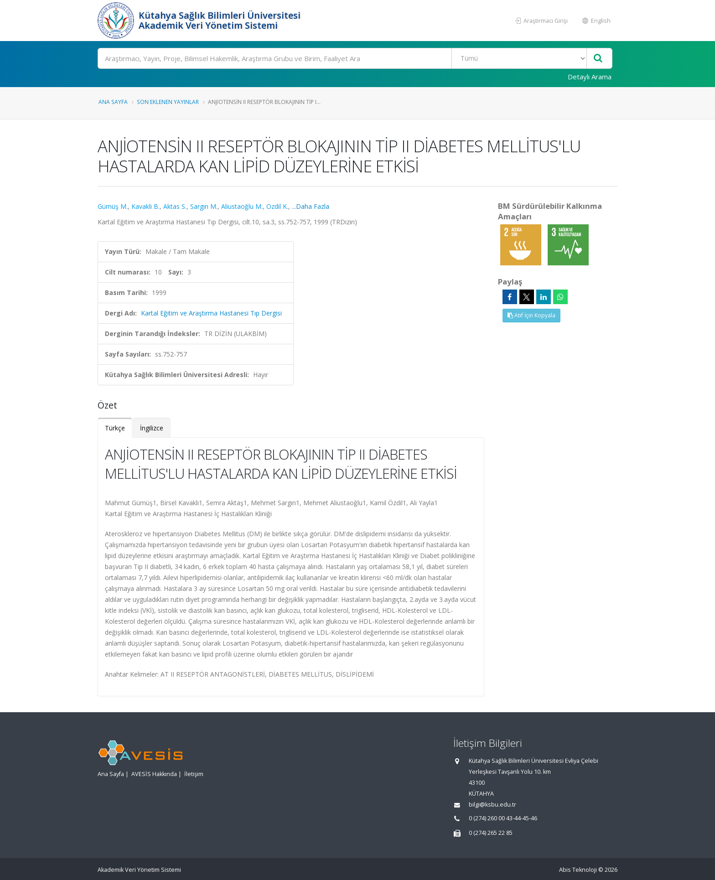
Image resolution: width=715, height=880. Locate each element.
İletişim (193, 774)
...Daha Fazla (310, 206)
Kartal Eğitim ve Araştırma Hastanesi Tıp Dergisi (211, 313)
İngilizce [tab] (151, 428)
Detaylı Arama (589, 76)
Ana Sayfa (113, 101)
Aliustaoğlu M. (242, 206)
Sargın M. (204, 206)
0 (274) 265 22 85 (491, 833)
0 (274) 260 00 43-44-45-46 (503, 818)
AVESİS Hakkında (154, 774)
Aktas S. (175, 206)
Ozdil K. (277, 206)
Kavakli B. (145, 206)
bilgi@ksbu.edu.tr (492, 804)
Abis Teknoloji (578, 870)
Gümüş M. (113, 206)
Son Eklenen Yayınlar (168, 101)
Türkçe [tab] (115, 428)
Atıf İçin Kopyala (531, 315)
